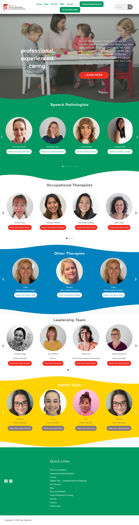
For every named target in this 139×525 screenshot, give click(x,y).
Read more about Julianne (119, 363)
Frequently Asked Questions (62, 474)
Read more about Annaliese (53, 152)
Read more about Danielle (20, 363)
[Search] (130, 7)
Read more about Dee (53, 363)
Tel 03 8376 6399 (70, 10)
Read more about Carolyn (120, 152)
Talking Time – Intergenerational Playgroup (68, 481)
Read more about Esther (86, 363)
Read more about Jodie (25, 295)
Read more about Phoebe (69, 295)
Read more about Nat (86, 428)
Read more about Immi (53, 428)
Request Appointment (91, 4)
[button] (2, 137)
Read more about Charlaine (53, 228)
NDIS (62, 4)
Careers (53, 503)
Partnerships (55, 506)
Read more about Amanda (19, 152)
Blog (46, 4)
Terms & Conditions (58, 470)
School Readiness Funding (61, 495)
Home (39, 4)
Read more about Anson (19, 228)
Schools (53, 499)
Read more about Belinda (20, 428)
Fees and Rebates (58, 492)
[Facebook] (6, 481)
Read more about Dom (86, 228)
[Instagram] (11, 481)
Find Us (54, 4)
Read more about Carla (86, 152)
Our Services (55, 484)
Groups (70, 4)
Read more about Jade (119, 228)
